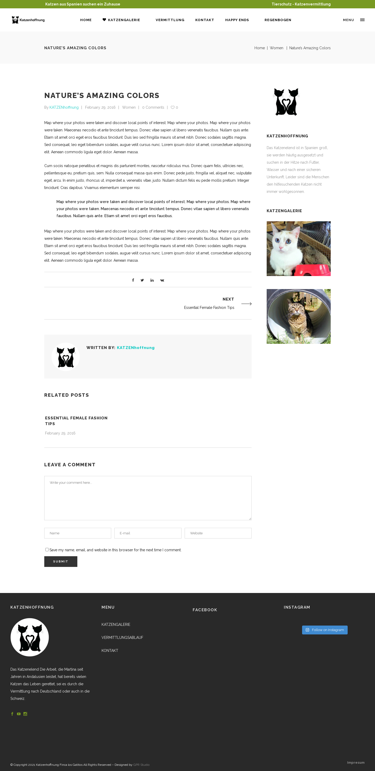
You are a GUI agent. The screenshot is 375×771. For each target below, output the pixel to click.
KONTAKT (110, 650)
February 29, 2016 (100, 107)
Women (276, 48)
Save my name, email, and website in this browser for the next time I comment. (115, 550)
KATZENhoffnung (64, 107)
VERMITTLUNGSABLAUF (122, 637)
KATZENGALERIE (116, 624)
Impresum (356, 762)
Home (259, 48)
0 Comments (153, 107)
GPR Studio (141, 765)
